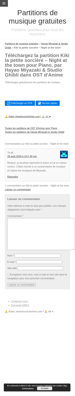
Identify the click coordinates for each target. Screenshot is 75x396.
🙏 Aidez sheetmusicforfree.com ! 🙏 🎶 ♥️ (28, 116)
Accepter (44, 388)
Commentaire (15, 216)
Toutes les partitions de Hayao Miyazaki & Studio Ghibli (34, 132)
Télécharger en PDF (19, 103)
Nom (10, 255)
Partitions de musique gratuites (21, 43)
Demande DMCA (20, 305)
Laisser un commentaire (18, 189)
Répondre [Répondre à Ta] (12, 176)
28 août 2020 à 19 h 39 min (22, 156)
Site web (12, 268)
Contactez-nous (19, 301)
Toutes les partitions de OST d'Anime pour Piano (31, 128)
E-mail (11, 262)
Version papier (47, 103)
